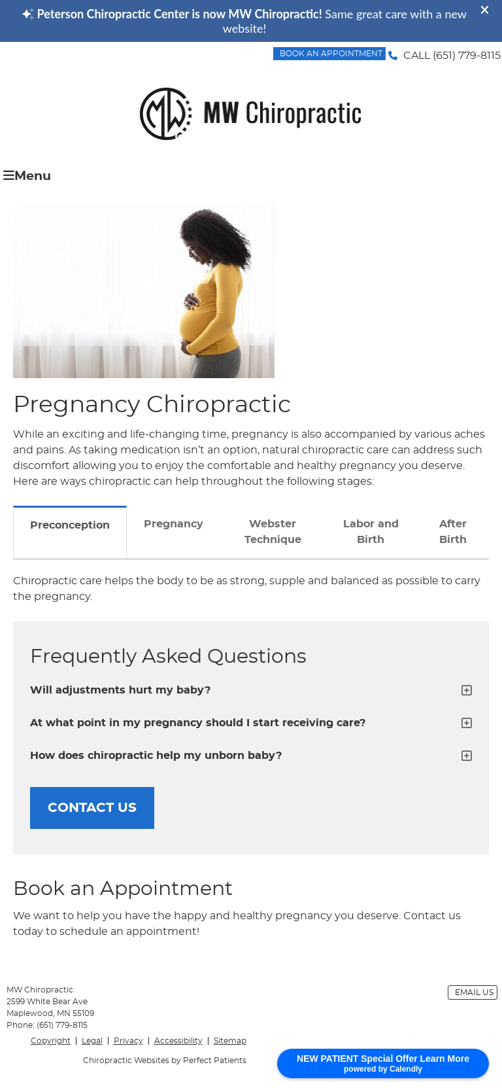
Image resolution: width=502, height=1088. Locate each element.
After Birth (453, 532)
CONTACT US (92, 808)
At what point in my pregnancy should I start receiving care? (197, 723)
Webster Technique (272, 532)
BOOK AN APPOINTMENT (331, 54)
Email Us (474, 992)
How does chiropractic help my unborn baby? (156, 755)
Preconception (70, 525)
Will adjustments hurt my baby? (120, 690)
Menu (27, 176)
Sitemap (230, 1041)
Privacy (128, 1041)
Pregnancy (173, 524)
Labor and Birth (371, 532)
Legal (92, 1041)
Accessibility (178, 1041)
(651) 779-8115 (467, 55)
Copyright (51, 1041)
